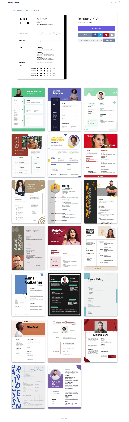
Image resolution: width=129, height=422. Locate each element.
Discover (19, 10)
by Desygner (81, 22)
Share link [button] (109, 40)
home (13, 10)
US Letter (37, 10)
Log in (103, 3)
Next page (64, 418)
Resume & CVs (28, 10)
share (85, 35)
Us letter (89, 22)
